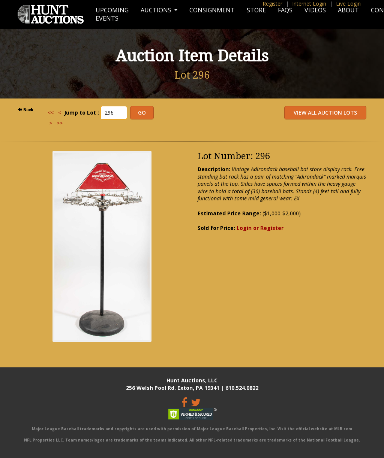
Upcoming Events (112, 14)
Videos (315, 10)
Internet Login (309, 3)
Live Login (348, 3)
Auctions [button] (157, 10)
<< (51, 112)
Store (256, 10)
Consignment (212, 10)
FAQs (285, 10)
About (348, 10)
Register (272, 3)
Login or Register (260, 227)
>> (60, 123)
